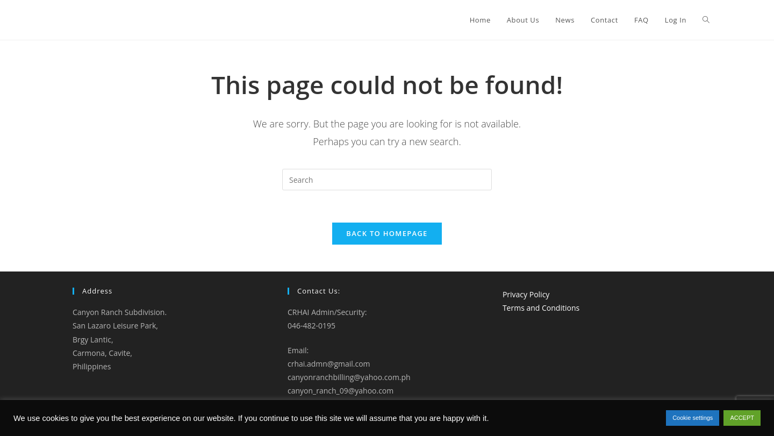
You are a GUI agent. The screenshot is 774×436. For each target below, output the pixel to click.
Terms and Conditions (541, 308)
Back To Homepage (386, 233)
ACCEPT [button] (742, 417)
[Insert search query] (387, 179)
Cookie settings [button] (692, 417)
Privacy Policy (526, 294)
